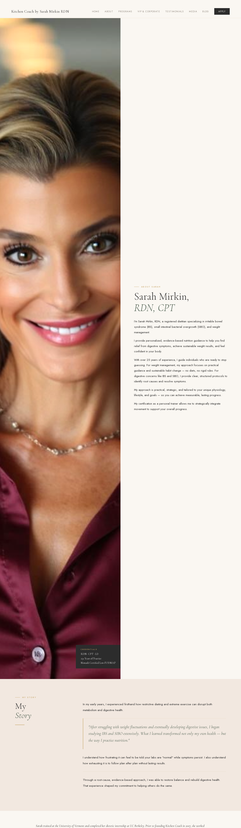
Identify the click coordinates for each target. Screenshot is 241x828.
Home (96, 11)
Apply (222, 11)
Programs (125, 11)
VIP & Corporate (149, 11)
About (109, 11)
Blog (205, 11)
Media (193, 11)
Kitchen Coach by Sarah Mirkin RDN (40, 11)
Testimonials (174, 11)
